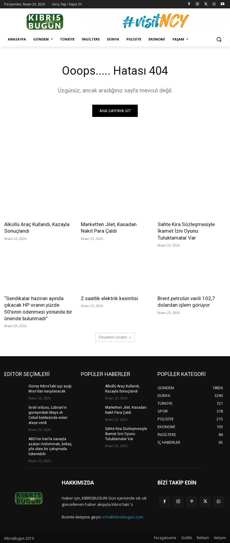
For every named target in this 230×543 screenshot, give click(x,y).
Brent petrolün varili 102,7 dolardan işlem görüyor (186, 301)
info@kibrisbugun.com (122, 516)
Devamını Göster (115, 336)
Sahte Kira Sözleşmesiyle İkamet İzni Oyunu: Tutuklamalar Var (186, 230)
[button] (219, 39)
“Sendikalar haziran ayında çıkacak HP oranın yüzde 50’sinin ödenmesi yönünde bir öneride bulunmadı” (38, 308)
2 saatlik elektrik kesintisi (109, 298)
